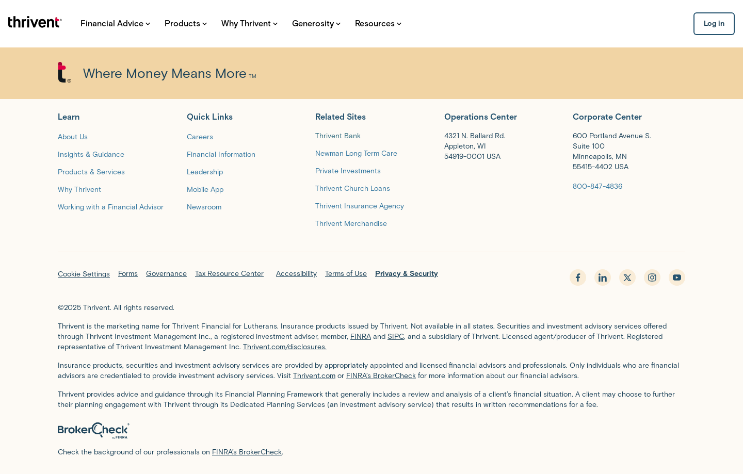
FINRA (360, 336)
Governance (166, 273)
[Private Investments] (348, 170)
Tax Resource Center (229, 273)
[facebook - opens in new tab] (578, 277)
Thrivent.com (314, 375)
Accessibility (296, 273)
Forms (128, 273)
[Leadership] (205, 171)
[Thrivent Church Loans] (352, 188)
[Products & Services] (91, 171)
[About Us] (73, 136)
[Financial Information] (221, 154)
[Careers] (200, 136)
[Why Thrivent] (79, 189)
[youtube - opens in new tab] (677, 277)
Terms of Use (346, 273)
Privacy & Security (406, 273)
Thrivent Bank (338, 136)
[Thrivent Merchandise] (351, 223)
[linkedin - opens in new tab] (603, 277)
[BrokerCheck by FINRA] (371, 430)
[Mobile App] (205, 189)
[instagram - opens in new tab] (652, 277)
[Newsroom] (204, 206)
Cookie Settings (84, 274)
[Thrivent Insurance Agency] (359, 205)
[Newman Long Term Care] (356, 153)
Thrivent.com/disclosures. (285, 346)
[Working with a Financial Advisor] (111, 206)
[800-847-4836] (597, 186)
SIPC (395, 336)
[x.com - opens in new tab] (627, 277)
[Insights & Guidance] (91, 154)
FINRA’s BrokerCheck (381, 375)
